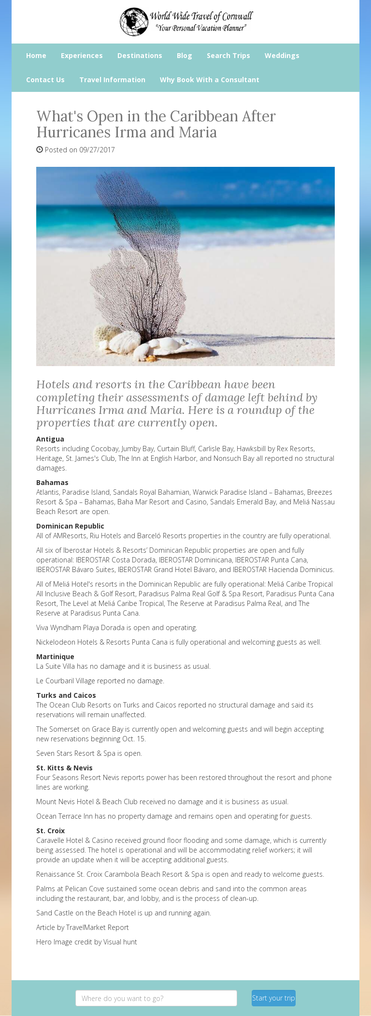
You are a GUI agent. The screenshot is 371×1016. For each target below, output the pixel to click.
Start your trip (273, 997)
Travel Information (112, 79)
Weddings (282, 55)
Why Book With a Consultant (209, 79)
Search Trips (228, 55)
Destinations (139, 55)
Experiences (82, 55)
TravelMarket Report (97, 927)
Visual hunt (120, 941)
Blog (184, 55)
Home (36, 55)
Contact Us (45, 79)
